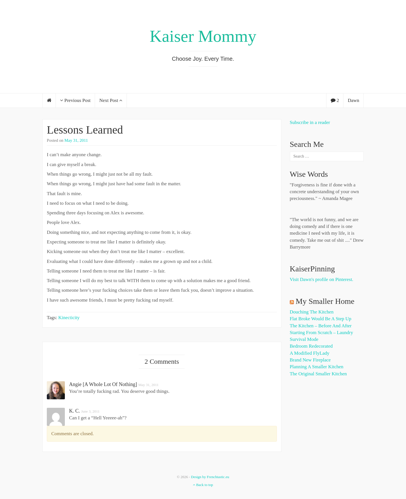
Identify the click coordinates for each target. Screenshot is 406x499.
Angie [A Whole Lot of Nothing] (103, 384)
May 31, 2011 (76, 140)
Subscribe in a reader (310, 122)
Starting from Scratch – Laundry (321, 332)
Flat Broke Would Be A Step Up (320, 318)
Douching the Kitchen (312, 312)
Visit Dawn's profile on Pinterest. (321, 279)
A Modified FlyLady (310, 353)
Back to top (203, 485)
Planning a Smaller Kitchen (316, 366)
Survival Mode (304, 339)
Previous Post (75, 100)
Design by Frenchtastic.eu (210, 477)
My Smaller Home (325, 301)
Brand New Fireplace (310, 360)
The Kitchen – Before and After (321, 325)
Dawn (353, 100)
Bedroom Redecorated (311, 346)
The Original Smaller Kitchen (318, 373)
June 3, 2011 (90, 411)
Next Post (110, 100)
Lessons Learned (85, 129)
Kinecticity (69, 317)
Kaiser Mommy (203, 36)
